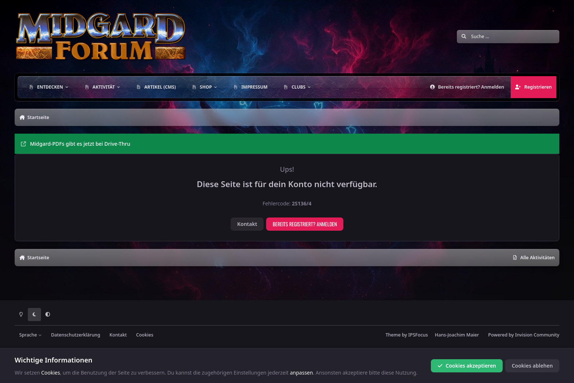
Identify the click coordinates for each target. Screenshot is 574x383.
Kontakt (247, 223)
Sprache (30, 335)
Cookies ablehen (532, 365)
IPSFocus (418, 335)
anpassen (301, 372)
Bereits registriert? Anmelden (305, 224)
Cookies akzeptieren (466, 365)
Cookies (144, 335)
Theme (392, 335)
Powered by (523, 335)
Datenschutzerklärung (75, 335)
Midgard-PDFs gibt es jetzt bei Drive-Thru (75, 143)
